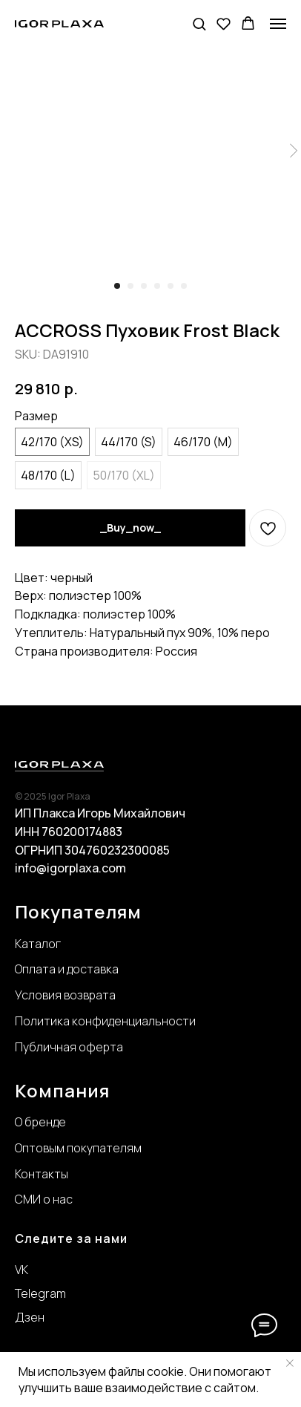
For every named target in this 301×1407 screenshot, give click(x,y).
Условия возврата (65, 995)
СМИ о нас (44, 1199)
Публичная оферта (69, 1047)
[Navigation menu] (278, 24)
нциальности (159, 1021)
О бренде (40, 1122)
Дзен (29, 1317)
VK (21, 1269)
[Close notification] (289, 1363)
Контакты (41, 1174)
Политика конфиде (68, 1021)
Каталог (38, 944)
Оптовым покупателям (78, 1148)
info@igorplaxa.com (70, 868)
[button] (199, 23)
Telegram (40, 1293)
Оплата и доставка (67, 969)
